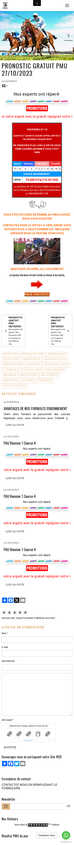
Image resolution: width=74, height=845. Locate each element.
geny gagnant (55, 370)
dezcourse (45, 381)
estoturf (34, 365)
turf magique (57, 354)
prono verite (31, 360)
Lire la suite (15, 425)
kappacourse (29, 375)
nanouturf (10, 381)
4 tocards (10, 370)
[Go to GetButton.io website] (66, 842)
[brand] (6, 5)
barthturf (10, 354)
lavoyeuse (51, 365)
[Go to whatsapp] (66, 835)
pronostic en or (55, 360)
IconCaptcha (28, 740)
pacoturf (27, 381)
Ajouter (10, 747)
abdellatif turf (32, 354)
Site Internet (8, 661)
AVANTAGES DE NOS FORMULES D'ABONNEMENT (36, 408)
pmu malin (10, 375)
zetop (65, 365)
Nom (4, 633)
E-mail (5, 647)
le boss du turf (31, 370)
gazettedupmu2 (13, 365)
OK (68, 806)
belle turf (10, 360)
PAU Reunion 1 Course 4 (20, 443)
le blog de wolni (14, 386)
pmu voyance (49, 375)
